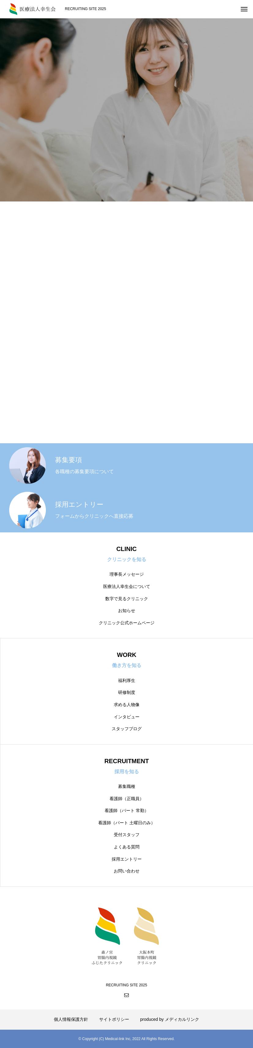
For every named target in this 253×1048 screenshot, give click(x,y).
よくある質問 (127, 846)
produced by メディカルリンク (169, 1019)
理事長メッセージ (127, 574)
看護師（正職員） (127, 798)
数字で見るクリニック (126, 598)
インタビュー (127, 716)
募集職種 (126, 786)
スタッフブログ (127, 728)
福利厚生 (126, 680)
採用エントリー (127, 859)
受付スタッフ (127, 834)
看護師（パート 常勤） (127, 810)
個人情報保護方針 (71, 1019)
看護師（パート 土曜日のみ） (126, 822)
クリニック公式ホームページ (126, 622)
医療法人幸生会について (126, 586)
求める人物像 (127, 704)
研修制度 (126, 692)
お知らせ (126, 610)
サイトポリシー (114, 1019)
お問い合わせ (127, 870)
